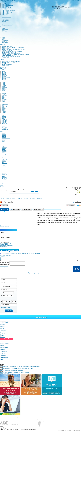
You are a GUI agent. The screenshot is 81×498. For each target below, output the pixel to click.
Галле (2, 328)
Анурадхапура (4, 322)
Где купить (2, 26)
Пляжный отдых (4, 244)
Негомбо (2, 345)
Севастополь (5, 40)
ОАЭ (3, 105)
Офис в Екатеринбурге (7, 18)
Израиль (4, 85)
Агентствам (2, 44)
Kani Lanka (39, 198)
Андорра (4, 73)
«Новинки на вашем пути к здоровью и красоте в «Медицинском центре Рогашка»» (20, 366)
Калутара (3, 333)
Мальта (3, 100)
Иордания (4, 88)
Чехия (3, 71)
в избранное (78, 202)
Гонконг (3, 83)
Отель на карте (38, 209)
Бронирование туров (7, 64)
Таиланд (4, 116)
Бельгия (4, 135)
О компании (3, 1)
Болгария (4, 76)
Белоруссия (4, 75)
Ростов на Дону (5, 34)
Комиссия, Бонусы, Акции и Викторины (11, 53)
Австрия (4, 72)
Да (32, 191)
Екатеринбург (5, 29)
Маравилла (3, 341)
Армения (4, 74)
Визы (1, 131)
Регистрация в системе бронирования (11, 61)
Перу (3, 162)
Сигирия (2, 349)
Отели (1, 185)
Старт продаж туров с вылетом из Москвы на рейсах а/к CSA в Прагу (16, 368)
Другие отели (26, 209)
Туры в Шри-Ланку (40, 317)
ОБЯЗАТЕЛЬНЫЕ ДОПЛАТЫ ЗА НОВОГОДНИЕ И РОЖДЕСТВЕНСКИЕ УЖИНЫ (21, 253)
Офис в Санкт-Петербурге (8, 5)
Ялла (1, 359)
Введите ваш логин (4, 262)
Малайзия (4, 99)
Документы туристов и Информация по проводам (13, 49)
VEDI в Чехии (3, 68)
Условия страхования (7, 50)
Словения (4, 112)
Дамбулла (3, 330)
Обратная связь (5, 57)
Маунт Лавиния (4, 343)
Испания (4, 90)
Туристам (2, 59)
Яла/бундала (4, 357)
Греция (3, 141)
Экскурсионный (3, 246)
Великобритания (6, 77)
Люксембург (4, 154)
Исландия (4, 93)
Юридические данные (7, 25)
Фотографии (15, 209)
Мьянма (3, 101)
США (3, 115)
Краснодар (4, 31)
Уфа (3, 39)
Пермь (3, 33)
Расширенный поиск (5, 307)
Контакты (4, 3)
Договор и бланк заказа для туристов (10, 62)
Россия (3, 107)
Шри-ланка (4, 178)
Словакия (4, 111)
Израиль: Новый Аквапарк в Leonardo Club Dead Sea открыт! (14, 372)
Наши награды (5, 20)
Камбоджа (4, 95)
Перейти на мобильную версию (69, 430)
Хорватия (4, 181)
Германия (4, 82)
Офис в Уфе (5, 14)
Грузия (3, 84)
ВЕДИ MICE (3, 67)
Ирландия (4, 89)
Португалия (4, 106)
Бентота (2, 324)
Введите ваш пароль (5, 264)
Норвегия (4, 161)
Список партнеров (4, 258)
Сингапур (4, 110)
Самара (3, 37)
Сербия (3, 109)
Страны (2, 69)
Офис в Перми (5, 11)
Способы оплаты (6, 48)
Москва (3, 28)
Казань (3, 30)
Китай (3, 96)
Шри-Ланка (4, 127)
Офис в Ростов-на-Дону (7, 12)
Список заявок (3, 257)
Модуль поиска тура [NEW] (8, 55)
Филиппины (4, 120)
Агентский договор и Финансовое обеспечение (13, 47)
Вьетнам (4, 79)
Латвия (3, 97)
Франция (4, 122)
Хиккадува (3, 355)
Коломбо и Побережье (29, 198)
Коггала (2, 337)
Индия (3, 86)
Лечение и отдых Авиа (5, 243)
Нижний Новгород (6, 32)
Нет (36, 191)
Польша (4, 165)
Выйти (1, 259)
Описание (4, 209)
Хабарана (3, 353)
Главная (2, 198)
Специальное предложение (6, 245)
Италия (3, 94)
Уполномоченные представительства (10, 24)
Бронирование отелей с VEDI (9, 52)
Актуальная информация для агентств (11, 56)
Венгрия (4, 78)
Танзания (4, 117)
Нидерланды (5, 104)
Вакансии (4, 21)
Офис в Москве (5, 4)
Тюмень (3, 38)
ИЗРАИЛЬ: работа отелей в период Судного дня (11, 370)
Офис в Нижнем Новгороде (8, 10)
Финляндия (4, 121)
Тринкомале (3, 351)
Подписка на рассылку (7, 46)
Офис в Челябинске (6, 17)
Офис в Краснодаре (6, 7)
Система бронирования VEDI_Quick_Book (12, 51)
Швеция (3, 126)
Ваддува (2, 326)
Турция (3, 118)
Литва (3, 98)
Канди (2, 335)
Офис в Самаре (5, 13)
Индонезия (4, 87)
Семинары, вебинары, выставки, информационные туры (15, 54)
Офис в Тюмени (5, 19)
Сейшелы (4, 108)
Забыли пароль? (4, 266)
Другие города (5, 42)
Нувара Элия (4, 347)
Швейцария (4, 123)
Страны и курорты (10, 198)
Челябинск (4, 41)
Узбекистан (4, 119)
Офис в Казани (5, 6)
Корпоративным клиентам (9, 425)
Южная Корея (5, 129)
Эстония (4, 128)
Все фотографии (4, 226)
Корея (3, 182)
